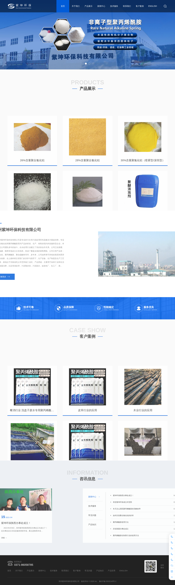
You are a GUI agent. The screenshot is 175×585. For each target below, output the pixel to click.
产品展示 (30, 571)
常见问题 (88, 571)
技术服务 (53, 571)
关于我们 (19, 571)
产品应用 (111, 571)
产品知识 (100, 571)
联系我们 (65, 571)
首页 (9, 571)
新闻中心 (42, 571)
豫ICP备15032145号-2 (107, 581)
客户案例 (76, 571)
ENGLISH (123, 571)
